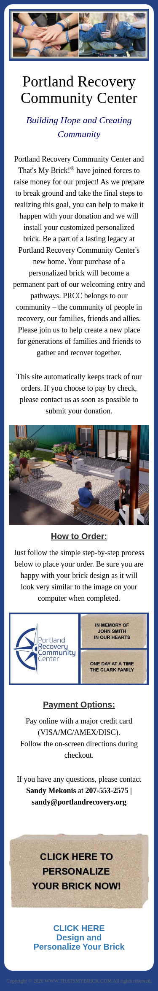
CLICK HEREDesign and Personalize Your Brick (78, 937)
